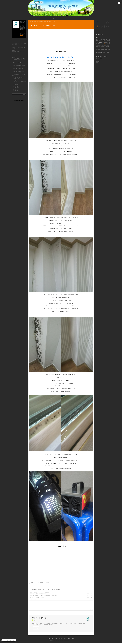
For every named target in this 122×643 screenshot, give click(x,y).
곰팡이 (97, 48)
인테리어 (99, 40)
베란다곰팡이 (107, 46)
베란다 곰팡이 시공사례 (19, 65)
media (56, 638)
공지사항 (38, 18)
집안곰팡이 (99, 45)
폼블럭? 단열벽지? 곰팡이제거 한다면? (38, 592)
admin (69, 638)
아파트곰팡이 (107, 51)
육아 (101, 39)
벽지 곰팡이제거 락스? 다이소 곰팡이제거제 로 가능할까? (42, 595)
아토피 (102, 46)
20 (99, 26)
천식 (103, 45)
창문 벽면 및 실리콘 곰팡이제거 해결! (38, 593)
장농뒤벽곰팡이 (105, 39)
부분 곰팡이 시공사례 (18, 71)
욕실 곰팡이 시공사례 (18, 68)
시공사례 (44, 18)
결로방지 (99, 43)
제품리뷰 (15, 89)
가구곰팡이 (104, 42)
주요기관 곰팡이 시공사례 (19, 69)
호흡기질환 (100, 49)
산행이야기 (16, 87)
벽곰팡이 (100, 42)
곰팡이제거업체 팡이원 (39, 618)
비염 (97, 54)
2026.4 (98, 21)
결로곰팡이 (105, 49)
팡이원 (51, 640)
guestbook (65, 638)
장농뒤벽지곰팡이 (106, 52)
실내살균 (97, 39)
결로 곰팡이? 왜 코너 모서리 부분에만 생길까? (42, 26)
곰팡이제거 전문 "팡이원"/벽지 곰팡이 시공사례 (46, 21)
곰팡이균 (106, 45)
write (73, 638)
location (60, 638)
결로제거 (102, 51)
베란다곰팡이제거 (102, 48)
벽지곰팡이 (104, 40)
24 (106, 26)
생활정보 (15, 90)
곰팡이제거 (104, 43)
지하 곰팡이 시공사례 (18, 67)
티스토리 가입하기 (101, 56)
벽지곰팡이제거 (99, 52)
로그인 (50, 18)
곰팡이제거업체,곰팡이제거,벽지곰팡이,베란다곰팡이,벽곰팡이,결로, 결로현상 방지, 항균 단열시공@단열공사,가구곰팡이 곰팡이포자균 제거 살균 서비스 (58, 624)
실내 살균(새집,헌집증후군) (19, 81)
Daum (62, 640)
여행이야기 (15, 86)
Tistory (70, 640)
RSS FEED (99, 58)
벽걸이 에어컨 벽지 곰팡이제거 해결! (38, 599)
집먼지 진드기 (16, 78)
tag (52, 638)
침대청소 (15, 80)
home (49, 638)
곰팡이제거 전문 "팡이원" (35, 589)
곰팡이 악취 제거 (17, 72)
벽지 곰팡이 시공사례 (47, 589)
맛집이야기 (15, 84)
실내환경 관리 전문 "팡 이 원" (19, 77)
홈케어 (15, 83)
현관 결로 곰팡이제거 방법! (36, 597)
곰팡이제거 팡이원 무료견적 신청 (18, 47)
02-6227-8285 (15, 46)
